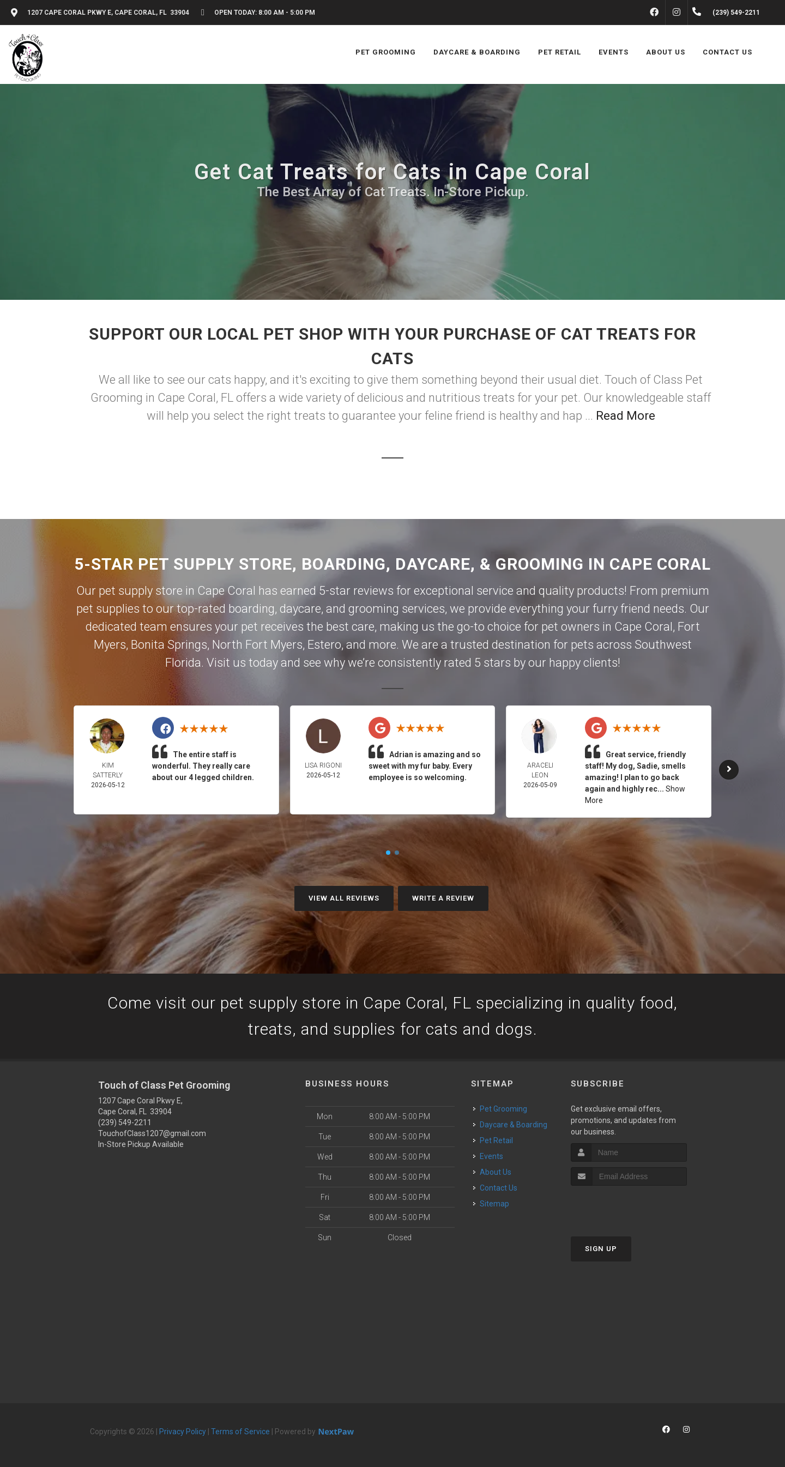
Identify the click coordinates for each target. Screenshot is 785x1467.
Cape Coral (643, 626)
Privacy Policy (182, 1431)
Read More (625, 415)
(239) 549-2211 (125, 1122)
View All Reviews (344, 898)
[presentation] (629, 1206)
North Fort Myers (257, 644)
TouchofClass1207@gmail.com (152, 1133)
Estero (324, 644)
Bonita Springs (169, 644)
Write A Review (443, 898)
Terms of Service (240, 1431)
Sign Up (601, 1249)
